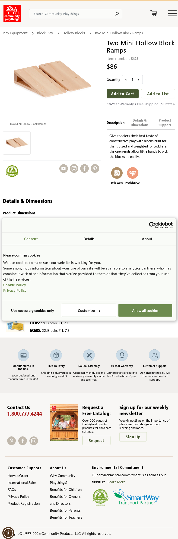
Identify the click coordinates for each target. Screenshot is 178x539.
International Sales (22, 482)
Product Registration (24, 503)
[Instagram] (34, 443)
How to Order (18, 475)
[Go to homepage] (12, 20)
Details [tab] (89, 239)
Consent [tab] (31, 239)
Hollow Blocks (74, 33)
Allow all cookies (145, 310)
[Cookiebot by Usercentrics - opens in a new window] (152, 225)
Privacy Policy (15, 290)
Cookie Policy (14, 284)
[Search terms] (75, 13)
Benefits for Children (66, 489)
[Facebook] (23, 443)
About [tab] (147, 239)
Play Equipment (15, 33)
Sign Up (133, 436)
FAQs (12, 489)
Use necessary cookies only (32, 310)
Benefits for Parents (65, 510)
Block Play (45, 33)
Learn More (116, 482)
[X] (41, 443)
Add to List (158, 93)
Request (96, 440)
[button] (8, 533)
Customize (89, 310)
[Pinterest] (12, 443)
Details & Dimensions (139, 122)
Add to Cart (122, 93)
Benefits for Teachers (66, 517)
